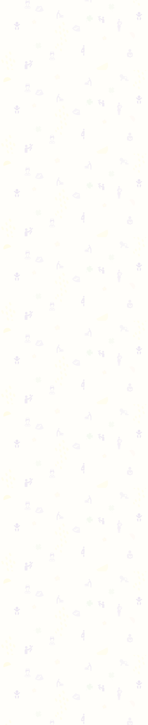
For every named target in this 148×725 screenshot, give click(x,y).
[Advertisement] (74, 28)
